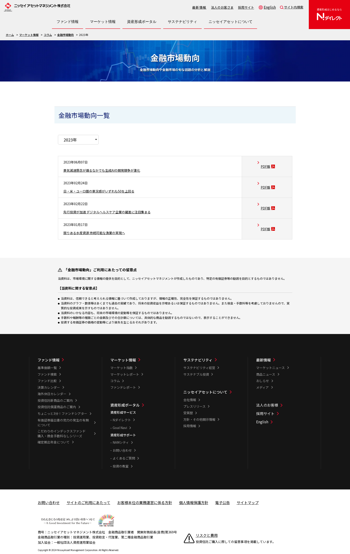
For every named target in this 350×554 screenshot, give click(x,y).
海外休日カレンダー (52, 385)
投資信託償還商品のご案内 (57, 398)
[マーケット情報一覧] (139, 351)
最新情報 (199, 7)
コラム (48, 35)
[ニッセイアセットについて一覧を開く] (230, 22)
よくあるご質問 (124, 450)
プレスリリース (194, 398)
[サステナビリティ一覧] (212, 351)
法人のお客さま (222, 7)
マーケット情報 (28, 35)
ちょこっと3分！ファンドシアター (62, 405)
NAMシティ (121, 434)
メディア (262, 379)
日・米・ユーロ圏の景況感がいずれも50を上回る (103, 182)
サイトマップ (248, 494)
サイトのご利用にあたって (88, 494)
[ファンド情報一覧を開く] (67, 22)
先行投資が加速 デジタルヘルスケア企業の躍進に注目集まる (113, 203)
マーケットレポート (124, 366)
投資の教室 (121, 458)
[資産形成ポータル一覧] (139, 396)
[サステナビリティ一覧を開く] (182, 22)
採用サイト (246, 7)
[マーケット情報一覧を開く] (102, 22)
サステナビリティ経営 (199, 359)
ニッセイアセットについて (205, 383)
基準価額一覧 (47, 359)
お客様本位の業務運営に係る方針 (144, 494)
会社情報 (189, 391)
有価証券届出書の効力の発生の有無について (63, 414)
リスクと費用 (207, 527)
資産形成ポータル (125, 396)
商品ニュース (265, 366)
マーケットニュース (270, 359)
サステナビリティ (197, 351)
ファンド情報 (49, 351)
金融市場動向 (65, 35)
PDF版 (267, 158)
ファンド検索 (47, 366)
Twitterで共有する (284, 88)
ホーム (10, 35)
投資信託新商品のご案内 (55, 392)
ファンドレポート (123, 379)
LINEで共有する (269, 88)
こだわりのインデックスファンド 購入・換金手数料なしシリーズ (63, 425)
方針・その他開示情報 (199, 411)
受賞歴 (188, 404)
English (270, 7)
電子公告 (222, 494)
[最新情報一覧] (285, 351)
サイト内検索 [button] (293, 7)
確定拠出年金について (54, 434)
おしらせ (262, 372)
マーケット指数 (121, 359)
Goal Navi (120, 419)
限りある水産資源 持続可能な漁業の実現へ (98, 224)
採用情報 (189, 417)
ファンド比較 (47, 372)
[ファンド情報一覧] (67, 351)
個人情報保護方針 (193, 494)
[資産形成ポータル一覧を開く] (141, 22)
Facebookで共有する (277, 88)
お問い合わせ (122, 442)
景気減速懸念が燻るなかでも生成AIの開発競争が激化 (107, 162)
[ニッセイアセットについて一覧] (212, 383)
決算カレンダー (49, 379)
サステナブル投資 (196, 366)
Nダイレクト (122, 411)
